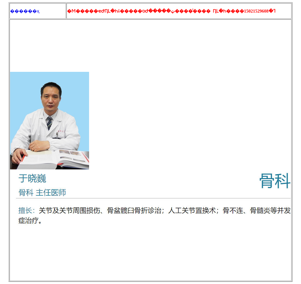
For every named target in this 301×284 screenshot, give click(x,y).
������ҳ (24, 11)
